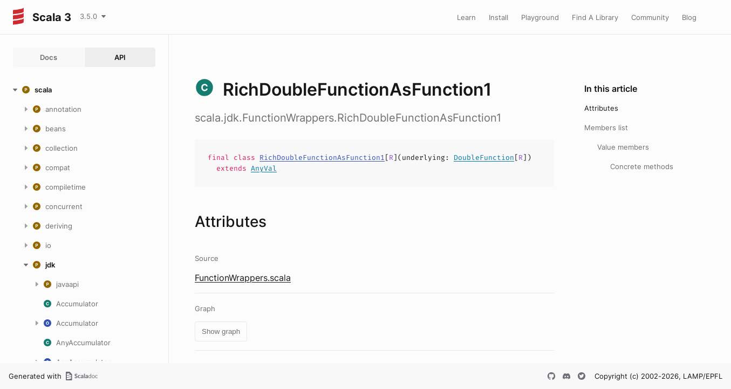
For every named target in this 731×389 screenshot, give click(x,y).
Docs (48, 57)
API (120, 57)
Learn (466, 17)
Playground (540, 17)
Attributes (601, 108)
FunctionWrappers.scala (243, 277)
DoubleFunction (484, 157)
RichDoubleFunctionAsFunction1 (322, 157)
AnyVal (264, 168)
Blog (689, 17)
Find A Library (595, 17)
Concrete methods (641, 166)
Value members (623, 147)
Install (498, 17)
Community (650, 17)
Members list (606, 127)
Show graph (221, 331)
